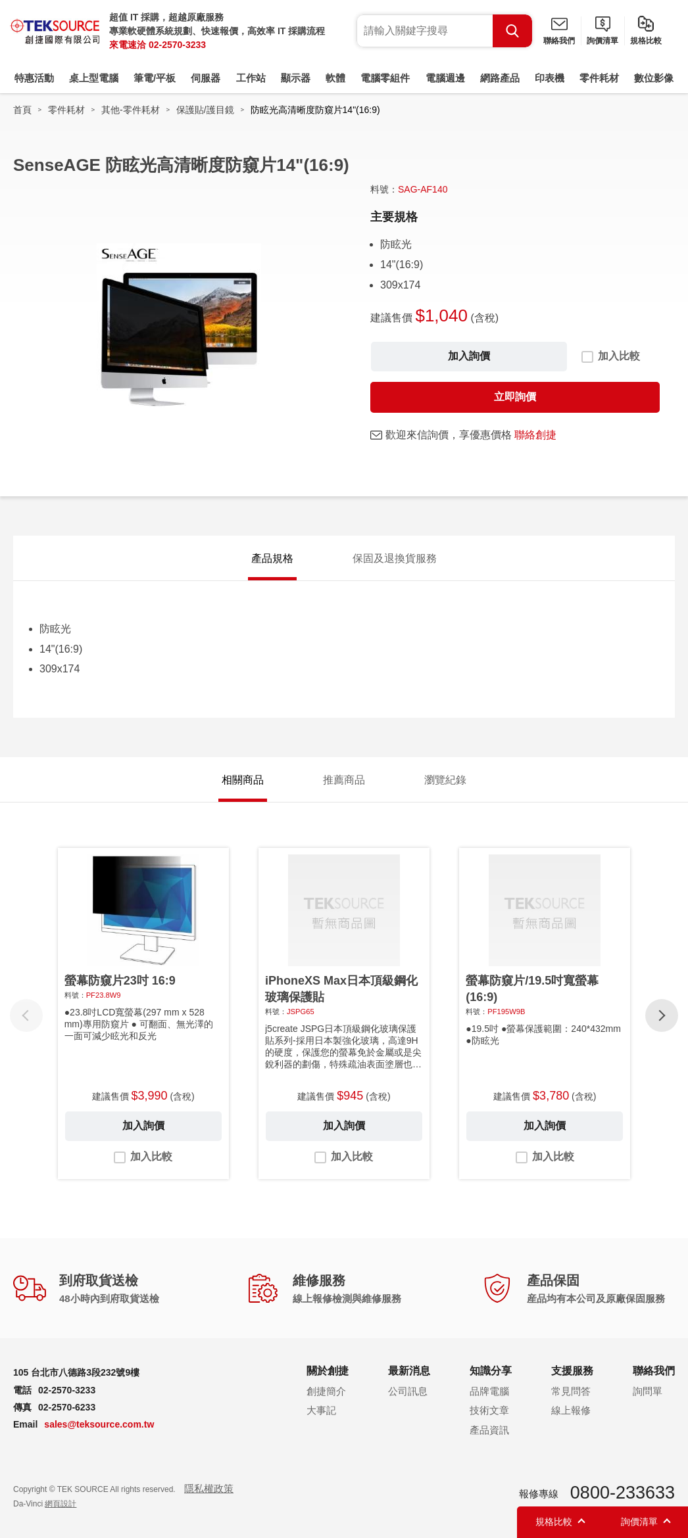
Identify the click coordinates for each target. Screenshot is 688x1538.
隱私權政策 (208, 1488)
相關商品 (243, 779)
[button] (661, 1015)
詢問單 (647, 1391)
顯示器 (295, 77)
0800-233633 (622, 1493)
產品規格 (272, 558)
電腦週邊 (445, 77)
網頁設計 (60, 1503)
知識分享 (491, 1370)
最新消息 (409, 1370)
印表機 (549, 77)
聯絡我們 (559, 40)
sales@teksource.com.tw (99, 1424)
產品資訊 (489, 1429)
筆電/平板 (155, 77)
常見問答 (571, 1391)
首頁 (22, 110)
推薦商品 (344, 779)
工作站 (251, 77)
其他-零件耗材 (130, 110)
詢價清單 (602, 40)
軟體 (335, 77)
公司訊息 (408, 1391)
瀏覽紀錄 (445, 779)
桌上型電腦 (93, 77)
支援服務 (572, 1370)
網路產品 (500, 77)
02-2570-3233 (177, 44)
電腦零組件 (385, 77)
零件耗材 (599, 77)
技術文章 (489, 1410)
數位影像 (654, 77)
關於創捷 (328, 1370)
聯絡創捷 (535, 434)
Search (512, 30)
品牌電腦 (489, 1391)
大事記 (321, 1410)
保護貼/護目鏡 (205, 110)
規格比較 (646, 40)
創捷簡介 (326, 1391)
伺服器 (205, 77)
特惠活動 (34, 77)
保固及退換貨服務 (395, 558)
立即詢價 (515, 396)
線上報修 (571, 1410)
